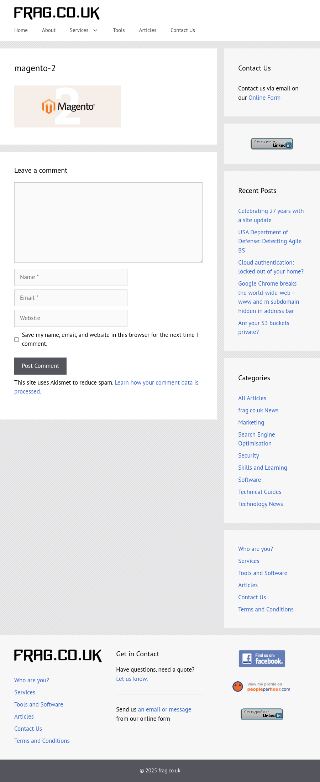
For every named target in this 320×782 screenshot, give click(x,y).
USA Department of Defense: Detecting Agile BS (269, 241)
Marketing (251, 422)
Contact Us (183, 30)
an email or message (165, 709)
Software (249, 480)
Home (21, 30)
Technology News (260, 504)
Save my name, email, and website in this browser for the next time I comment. (110, 339)
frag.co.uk (169, 770)
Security (248, 455)
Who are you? (255, 549)
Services (88, 30)
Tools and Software (262, 573)
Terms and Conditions (266, 609)
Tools (119, 30)
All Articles (252, 398)
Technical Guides (259, 492)
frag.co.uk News (258, 410)
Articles (148, 30)
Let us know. (132, 679)
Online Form (264, 97)
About (49, 30)
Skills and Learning (262, 467)
